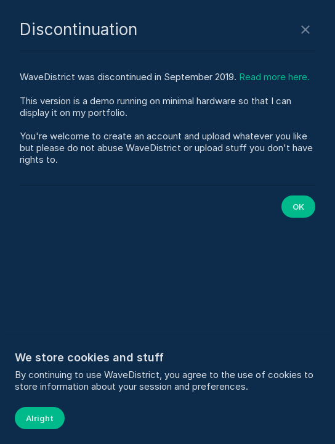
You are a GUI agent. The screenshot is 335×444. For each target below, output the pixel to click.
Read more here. (274, 77)
